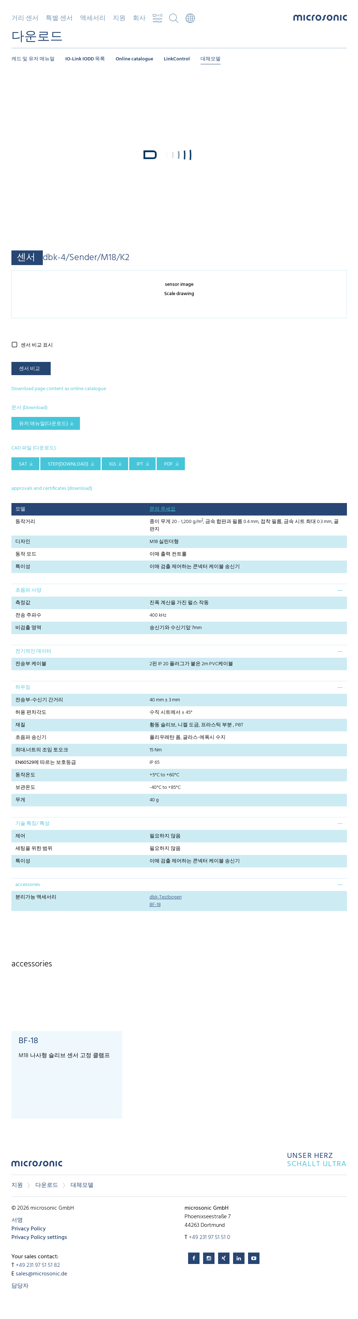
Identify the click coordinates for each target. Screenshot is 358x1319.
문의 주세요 (163, 509)
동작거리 (25, 522)
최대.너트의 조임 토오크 (41, 750)
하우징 (22, 687)
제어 (20, 836)
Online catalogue (134, 59)
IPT (140, 464)
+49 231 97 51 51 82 (38, 1265)
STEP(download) (68, 464)
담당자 (20, 1286)
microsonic (36, 1165)
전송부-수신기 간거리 (39, 700)
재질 (20, 725)
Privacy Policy (28, 1229)
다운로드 (46, 1185)
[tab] (179, 590)
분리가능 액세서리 (35, 897)
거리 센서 (25, 18)
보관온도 (25, 787)
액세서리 (93, 18)
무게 (20, 800)
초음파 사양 (28, 590)
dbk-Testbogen (166, 897)
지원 (119, 18)
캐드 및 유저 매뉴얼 (33, 59)
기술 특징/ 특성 (32, 823)
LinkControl (177, 59)
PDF (168, 464)
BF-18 (155, 905)
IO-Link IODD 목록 (85, 59)
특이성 (22, 567)
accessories (27, 885)
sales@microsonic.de (41, 1274)
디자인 (22, 542)
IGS (112, 464)
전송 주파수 (28, 615)
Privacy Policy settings (39, 1237)
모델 (20, 509)
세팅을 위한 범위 (33, 849)
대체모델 (211, 59)
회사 (139, 18)
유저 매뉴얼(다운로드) (43, 424)
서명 (17, 1220)
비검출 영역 (28, 628)
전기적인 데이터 (33, 651)
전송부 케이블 (30, 664)
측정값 (22, 603)
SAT (23, 464)
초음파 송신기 (30, 737)
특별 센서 (59, 18)
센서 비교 (29, 369)
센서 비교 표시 (37, 345)
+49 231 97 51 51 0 (209, 1237)
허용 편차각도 (30, 712)
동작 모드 (25, 554)
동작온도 (25, 775)
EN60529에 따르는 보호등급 (45, 762)
